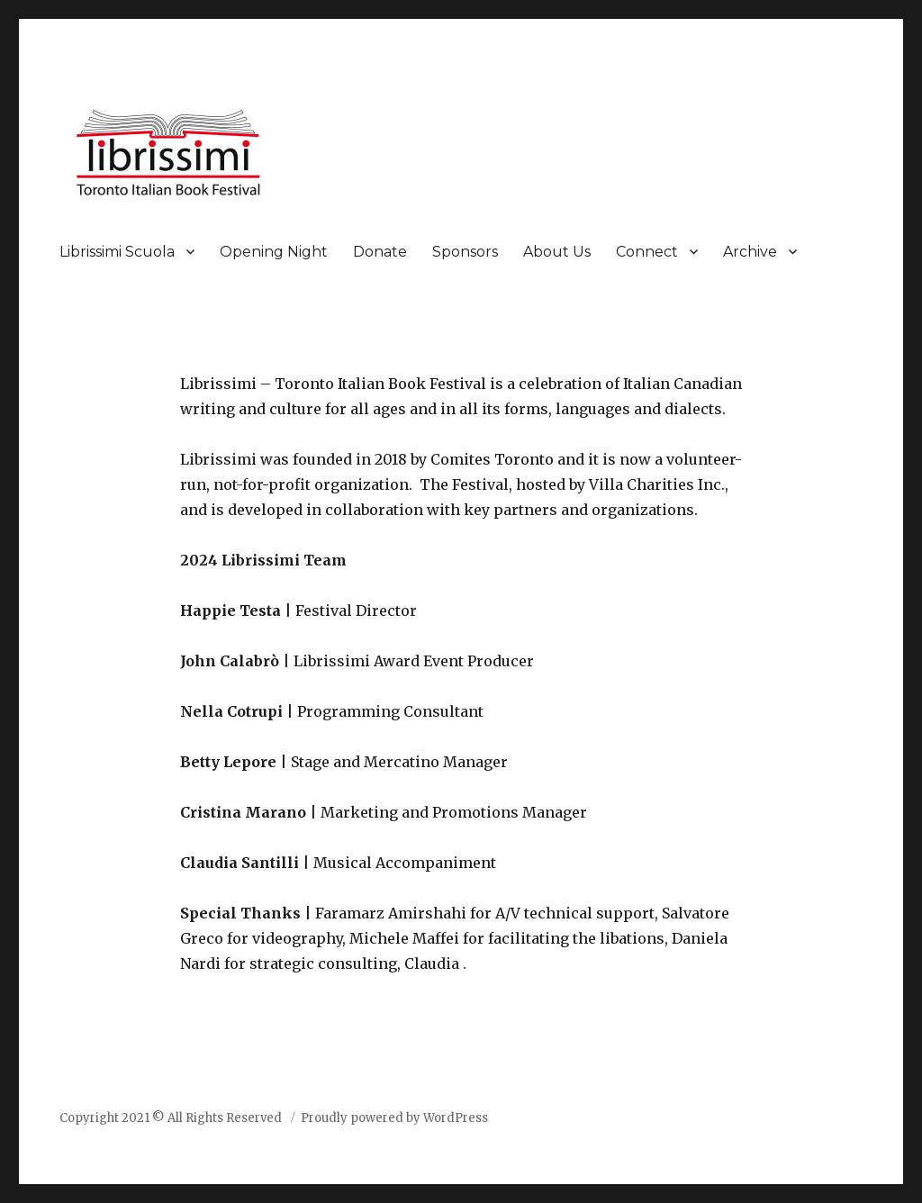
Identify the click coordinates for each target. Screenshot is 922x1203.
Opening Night (274, 251)
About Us (557, 251)
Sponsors (465, 251)
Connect (647, 251)
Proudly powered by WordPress (394, 1118)
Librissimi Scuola (117, 251)
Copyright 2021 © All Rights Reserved (172, 1118)
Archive (750, 251)
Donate (380, 251)
